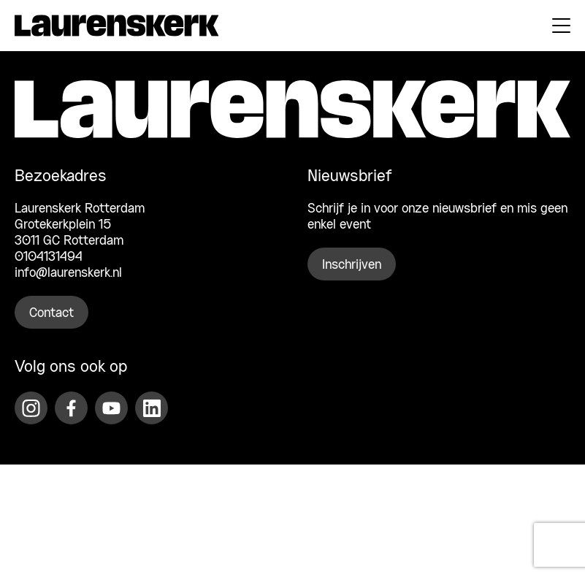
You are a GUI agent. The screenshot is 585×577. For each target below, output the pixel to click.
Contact (51, 313)
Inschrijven (351, 265)
